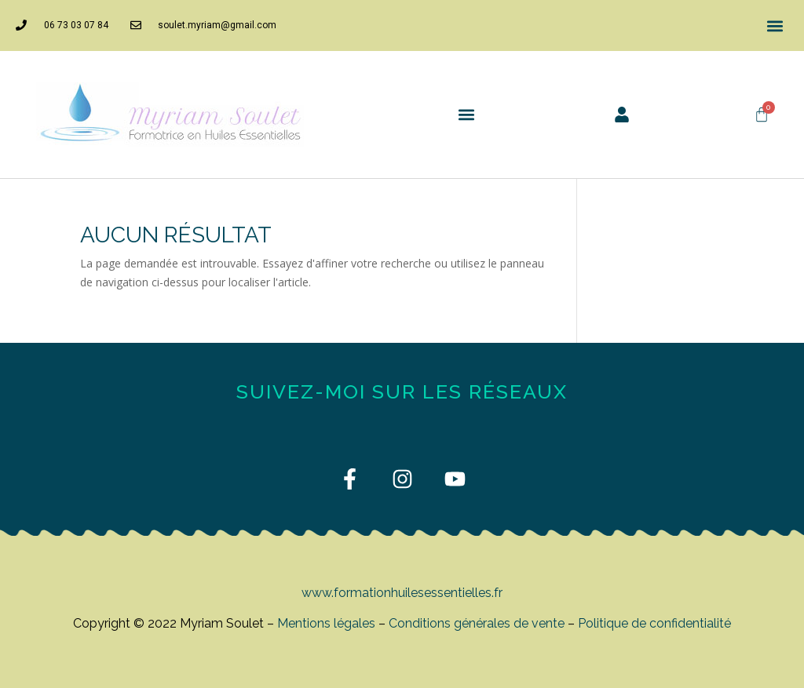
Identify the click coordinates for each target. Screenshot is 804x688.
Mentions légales (326, 623)
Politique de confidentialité (654, 623)
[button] (775, 25)
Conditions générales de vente (477, 623)
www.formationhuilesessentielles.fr (402, 592)
